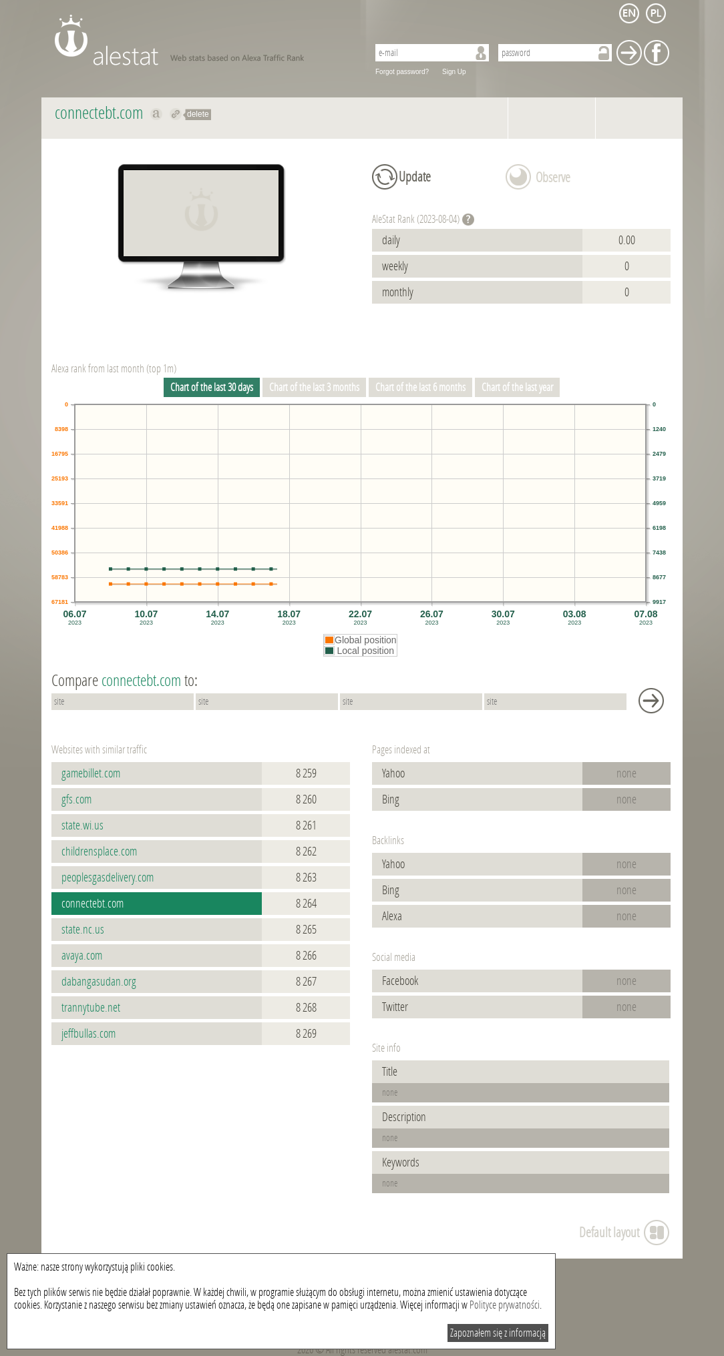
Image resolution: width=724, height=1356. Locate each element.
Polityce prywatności (505, 1305)
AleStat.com (203, 40)
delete (198, 114)
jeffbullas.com (88, 1033)
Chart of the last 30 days (211, 387)
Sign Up (454, 71)
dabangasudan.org (98, 981)
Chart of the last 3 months (314, 387)
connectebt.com (92, 903)
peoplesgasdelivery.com (107, 877)
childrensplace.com (99, 851)
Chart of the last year (517, 387)
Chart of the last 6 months (420, 387)
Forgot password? (402, 71)
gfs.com (76, 799)
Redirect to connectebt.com (176, 114)
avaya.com (81, 955)
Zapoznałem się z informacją (498, 1333)
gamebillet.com (90, 773)
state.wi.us (82, 825)
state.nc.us (82, 929)
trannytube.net (90, 1007)
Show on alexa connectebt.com (156, 114)
